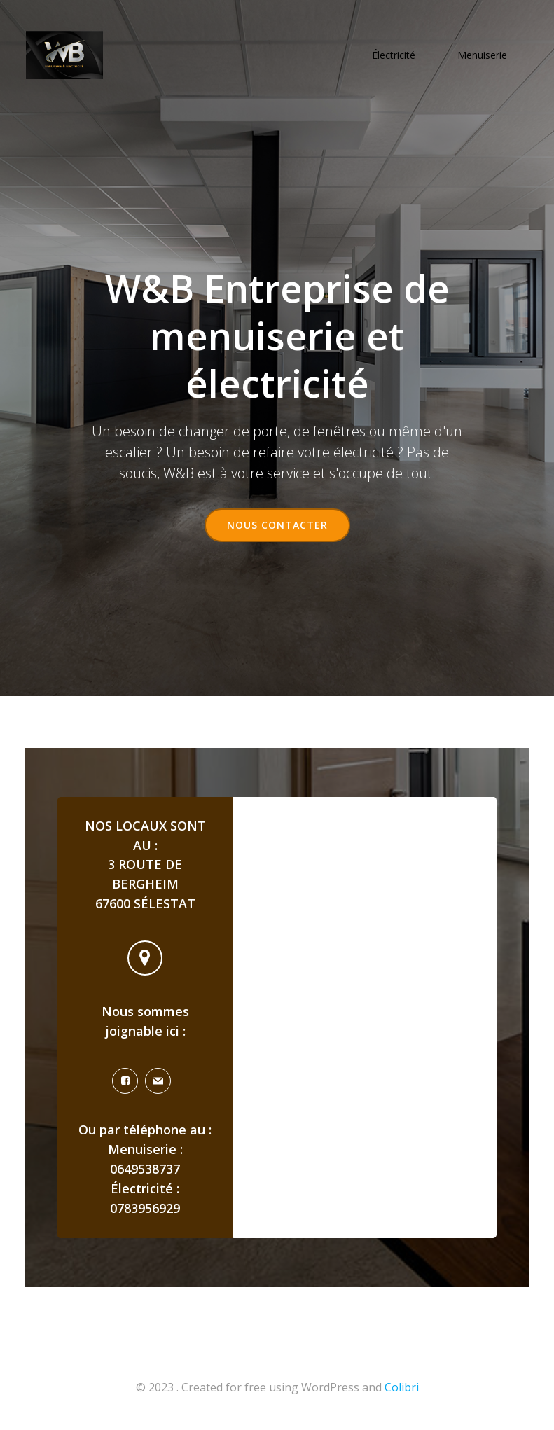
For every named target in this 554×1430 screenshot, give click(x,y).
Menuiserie (483, 56)
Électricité (395, 56)
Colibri (402, 1393)
